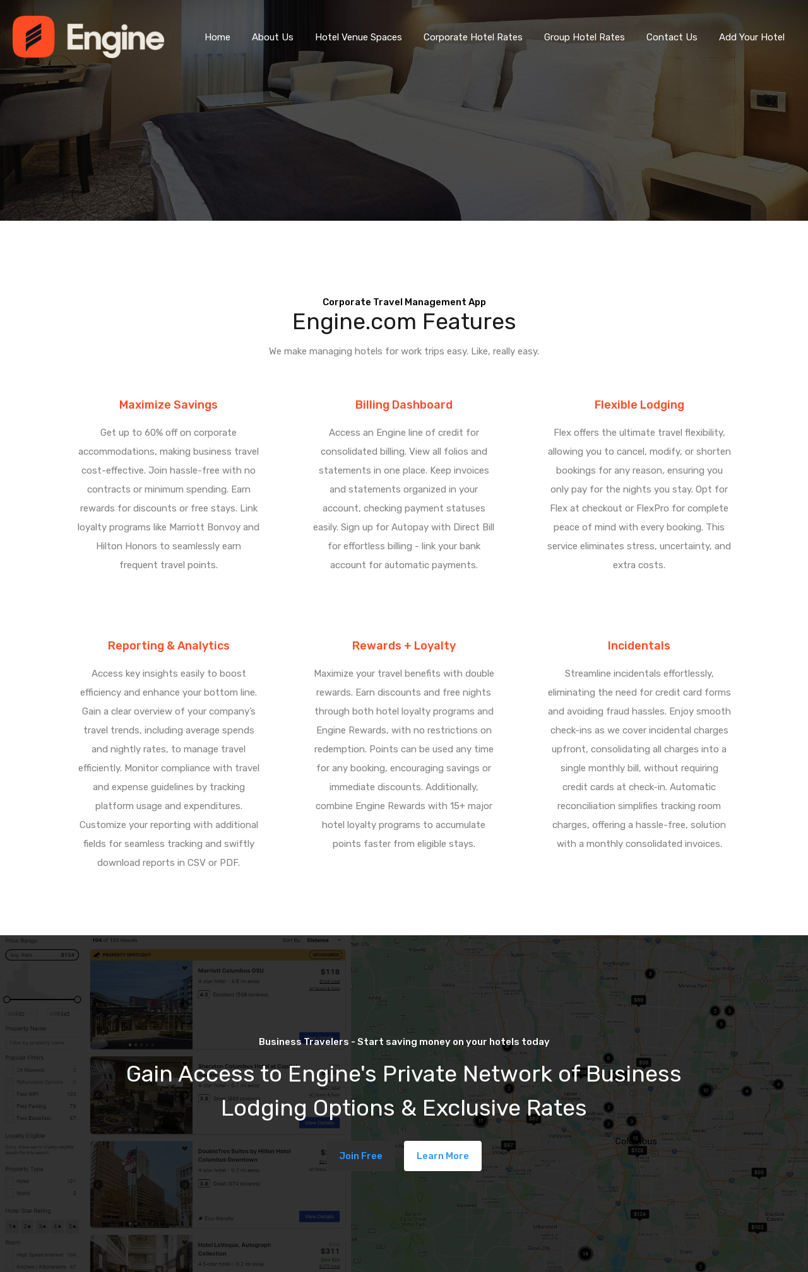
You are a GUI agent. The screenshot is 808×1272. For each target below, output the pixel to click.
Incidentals (639, 646)
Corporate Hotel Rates (473, 37)
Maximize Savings (168, 405)
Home (217, 37)
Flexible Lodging (639, 405)
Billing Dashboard (404, 405)
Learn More (443, 1156)
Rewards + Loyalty (404, 646)
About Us (273, 37)
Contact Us (672, 37)
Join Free (361, 1156)
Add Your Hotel (752, 37)
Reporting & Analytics (169, 646)
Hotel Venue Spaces (358, 37)
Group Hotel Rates (584, 37)
